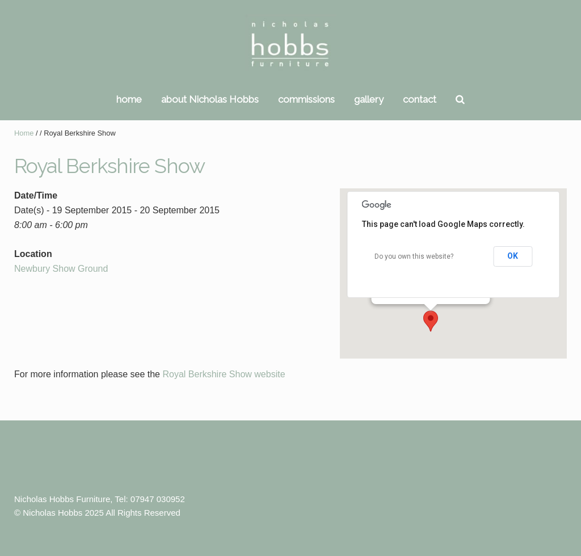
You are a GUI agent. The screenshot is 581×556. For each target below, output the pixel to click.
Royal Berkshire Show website (223, 374)
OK (512, 255)
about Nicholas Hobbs (210, 99)
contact (419, 99)
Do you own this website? (413, 256)
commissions (306, 99)
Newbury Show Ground (61, 268)
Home (23, 133)
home (129, 99)
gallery (369, 99)
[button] (430, 321)
